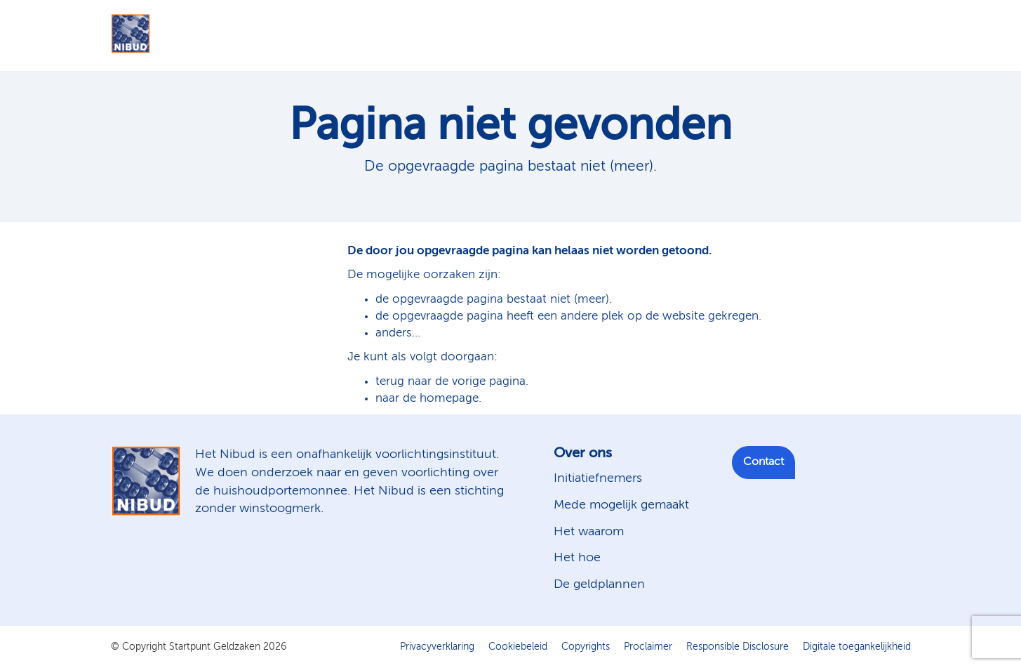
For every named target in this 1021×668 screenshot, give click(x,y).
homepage (449, 399)
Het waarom (589, 531)
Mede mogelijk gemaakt (621, 505)
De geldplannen (599, 584)
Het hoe (577, 557)
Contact (763, 462)
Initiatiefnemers (598, 478)
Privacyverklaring (437, 647)
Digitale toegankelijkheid (857, 647)
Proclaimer (648, 647)
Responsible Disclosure (737, 647)
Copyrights (585, 647)
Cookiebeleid (517, 647)
